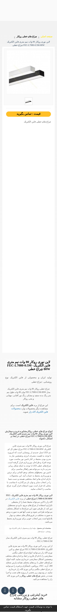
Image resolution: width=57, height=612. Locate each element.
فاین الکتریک (13, 499)
